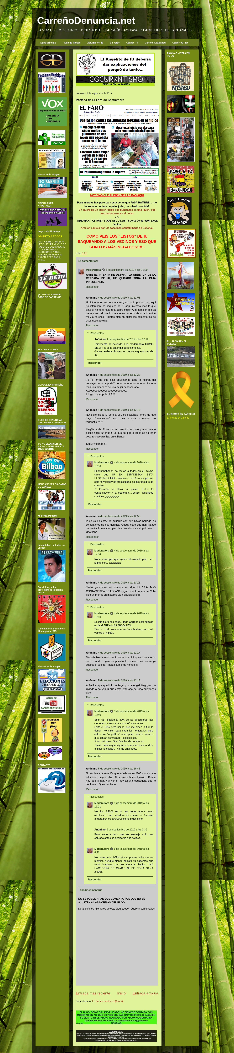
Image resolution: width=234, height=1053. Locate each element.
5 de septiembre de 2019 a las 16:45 (119, 768)
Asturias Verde (95, 42)
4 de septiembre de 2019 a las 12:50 (119, 516)
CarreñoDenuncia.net (86, 20)
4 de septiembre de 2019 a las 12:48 (119, 410)
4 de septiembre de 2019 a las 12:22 (119, 374)
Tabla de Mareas (72, 42)
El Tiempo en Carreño (178, 417)
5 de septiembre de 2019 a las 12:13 (119, 680)
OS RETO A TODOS (50, 236)
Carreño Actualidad (155, 42)
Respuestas (97, 333)
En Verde (115, 42)
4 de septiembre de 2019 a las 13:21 (119, 582)
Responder (92, 286)
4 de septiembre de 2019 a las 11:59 (127, 269)
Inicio (121, 993)
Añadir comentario (91, 890)
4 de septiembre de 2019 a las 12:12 (128, 339)
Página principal (47, 42)
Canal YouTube (180, 42)
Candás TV (132, 42)
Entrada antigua (145, 993)
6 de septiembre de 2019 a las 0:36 (127, 829)
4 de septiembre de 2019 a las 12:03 (119, 297)
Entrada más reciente (93, 993)
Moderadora (93, 269)
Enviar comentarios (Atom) (107, 1001)
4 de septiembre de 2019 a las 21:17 (119, 652)
